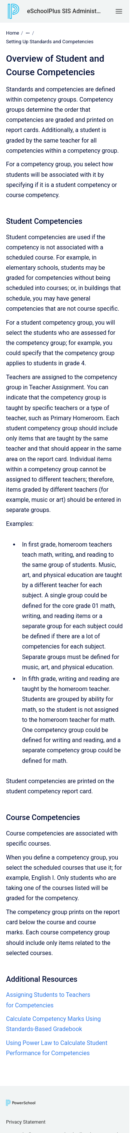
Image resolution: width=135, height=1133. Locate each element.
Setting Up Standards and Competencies (49, 41)
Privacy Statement (25, 1122)
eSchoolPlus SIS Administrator (64, 11)
